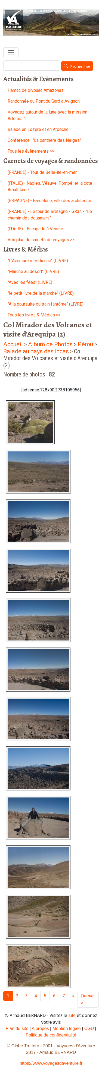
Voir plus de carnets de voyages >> (41, 239)
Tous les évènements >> (31, 151)
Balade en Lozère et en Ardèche (38, 129)
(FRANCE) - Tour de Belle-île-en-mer (42, 172)
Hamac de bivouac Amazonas (36, 90)
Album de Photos (51, 344)
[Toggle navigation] (10, 52)
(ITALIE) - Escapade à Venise (35, 228)
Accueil (13, 344)
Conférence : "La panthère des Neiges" (44, 140)
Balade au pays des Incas (36, 351)
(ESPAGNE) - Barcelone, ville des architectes (50, 200)
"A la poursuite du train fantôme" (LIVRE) (46, 304)
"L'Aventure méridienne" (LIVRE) (38, 260)
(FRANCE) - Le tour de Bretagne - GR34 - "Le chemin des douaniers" (50, 215)
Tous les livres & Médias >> (34, 315)
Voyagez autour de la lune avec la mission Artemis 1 (47, 115)
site (72, 1015)
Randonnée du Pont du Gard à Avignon (44, 101)
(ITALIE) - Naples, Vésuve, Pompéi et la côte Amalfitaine (50, 186)
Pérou (85, 344)
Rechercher (80, 66)
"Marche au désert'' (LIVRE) (33, 271)
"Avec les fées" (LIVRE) (30, 282)
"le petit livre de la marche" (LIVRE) (41, 293)
